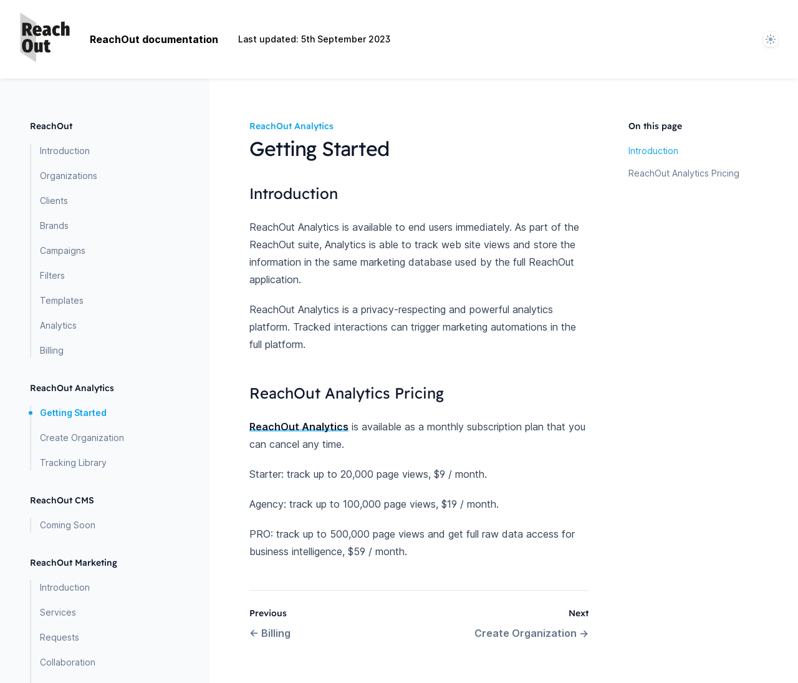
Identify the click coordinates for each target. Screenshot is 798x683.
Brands (54, 225)
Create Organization (82, 437)
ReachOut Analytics (299, 426)
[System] (770, 39)
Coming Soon (67, 525)
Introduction (65, 150)
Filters (52, 275)
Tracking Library (73, 462)
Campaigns (62, 250)
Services (58, 612)
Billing (52, 350)
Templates (62, 300)
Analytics (58, 325)
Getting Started (73, 412)
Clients (54, 200)
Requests (59, 637)
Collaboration (67, 662)
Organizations (68, 175)
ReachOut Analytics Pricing (683, 173)
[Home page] (45, 39)
